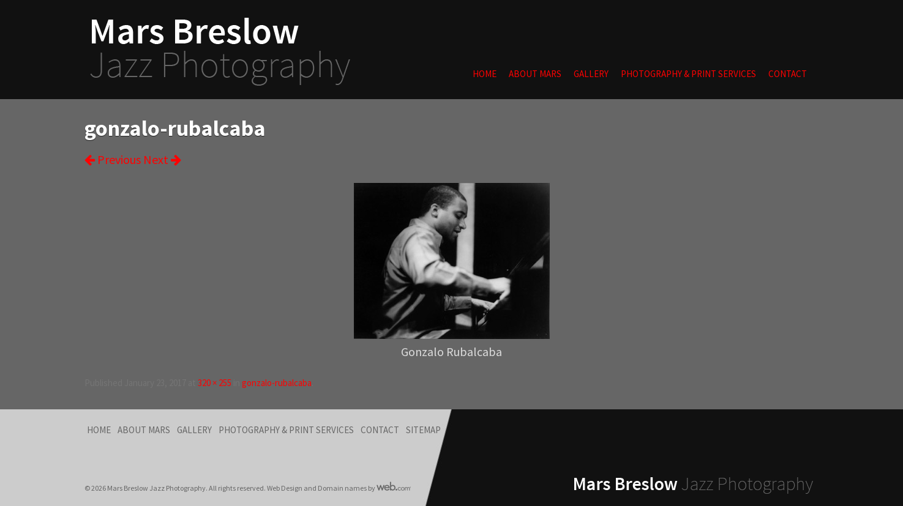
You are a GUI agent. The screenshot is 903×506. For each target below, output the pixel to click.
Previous (112, 159)
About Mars (535, 74)
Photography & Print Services (688, 74)
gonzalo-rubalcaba (277, 383)
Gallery (591, 74)
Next (162, 159)
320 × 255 (214, 383)
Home (484, 74)
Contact (787, 74)
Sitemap (423, 430)
